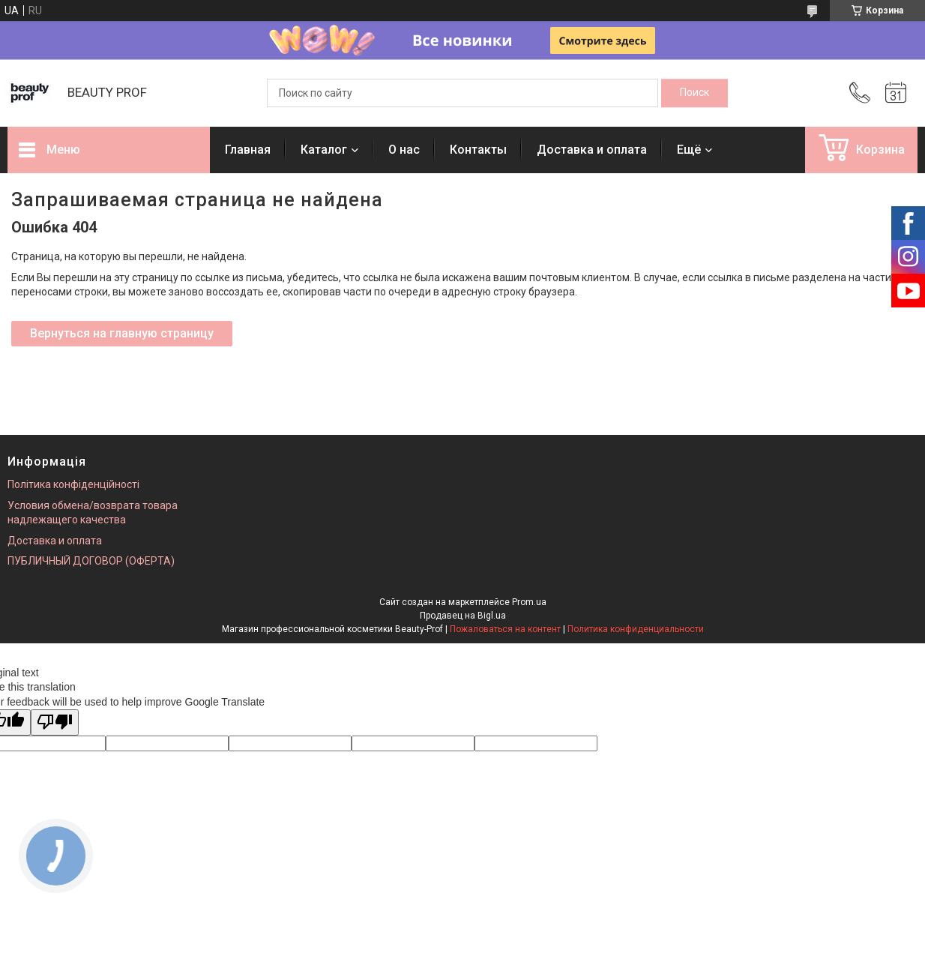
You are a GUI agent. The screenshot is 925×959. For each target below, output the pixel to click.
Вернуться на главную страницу (122, 333)
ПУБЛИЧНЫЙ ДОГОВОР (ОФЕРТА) (91, 561)
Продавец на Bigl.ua (463, 615)
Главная (248, 149)
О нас (404, 149)
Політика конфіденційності (73, 484)
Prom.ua (529, 602)
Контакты (478, 149)
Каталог (324, 149)
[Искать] (694, 93)
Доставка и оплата (592, 149)
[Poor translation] (55, 722)
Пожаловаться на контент (505, 629)
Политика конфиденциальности (635, 629)
